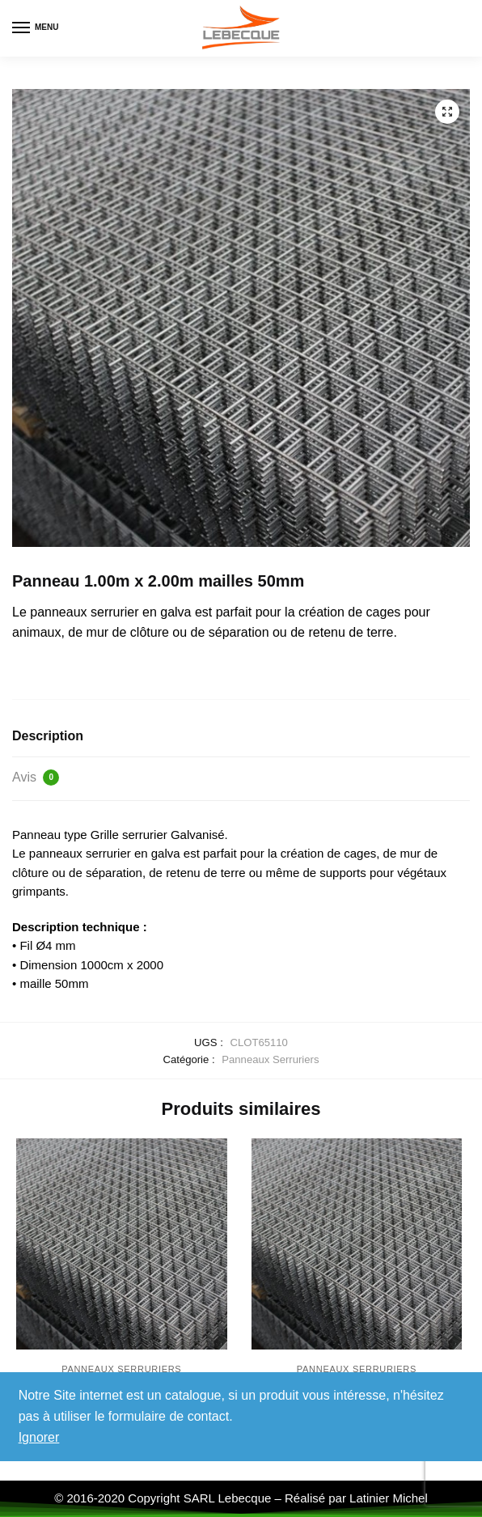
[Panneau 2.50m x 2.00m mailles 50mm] (357, 1244)
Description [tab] (47, 736)
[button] (447, 112)
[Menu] (36, 28)
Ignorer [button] (39, 1437)
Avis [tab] (35, 777)
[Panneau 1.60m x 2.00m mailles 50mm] (121, 1244)
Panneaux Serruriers (270, 1059)
